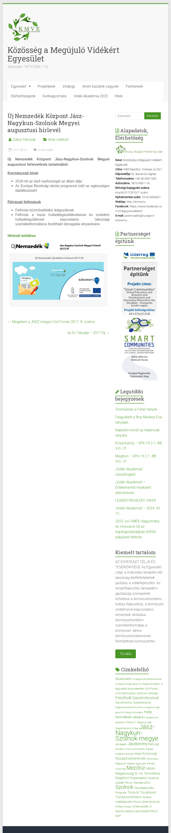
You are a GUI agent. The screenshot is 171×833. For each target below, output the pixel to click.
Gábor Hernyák (24, 139)
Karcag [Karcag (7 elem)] (153, 744)
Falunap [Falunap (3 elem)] (153, 693)
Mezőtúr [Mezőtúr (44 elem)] (136, 768)
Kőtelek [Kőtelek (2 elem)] (151, 763)
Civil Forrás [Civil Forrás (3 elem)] (151, 688)
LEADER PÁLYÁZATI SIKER (135, 500)
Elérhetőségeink (23, 96)
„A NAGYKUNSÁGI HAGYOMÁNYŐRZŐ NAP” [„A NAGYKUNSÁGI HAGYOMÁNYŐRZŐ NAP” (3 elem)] (136, 811)
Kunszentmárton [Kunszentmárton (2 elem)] (135, 749)
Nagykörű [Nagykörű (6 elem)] (122, 778)
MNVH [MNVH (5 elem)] (150, 768)
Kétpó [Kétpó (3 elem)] (138, 753)
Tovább (125, 654)
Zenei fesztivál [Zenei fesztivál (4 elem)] (151, 801)
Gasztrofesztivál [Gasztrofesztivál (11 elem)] (145, 698)
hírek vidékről (58, 139)
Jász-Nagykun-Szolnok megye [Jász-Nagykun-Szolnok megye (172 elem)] (136, 732)
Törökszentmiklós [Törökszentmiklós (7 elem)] (128, 797)
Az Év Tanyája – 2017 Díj (88, 333)
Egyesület (18, 86)
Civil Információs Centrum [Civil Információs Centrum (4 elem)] (131, 693)
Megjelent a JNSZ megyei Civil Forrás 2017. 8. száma (51, 322)
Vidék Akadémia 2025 (91, 96)
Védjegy (69, 86)
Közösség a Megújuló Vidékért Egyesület (64, 54)
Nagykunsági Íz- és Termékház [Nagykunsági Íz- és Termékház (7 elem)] (137, 773)
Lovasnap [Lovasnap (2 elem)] (120, 768)
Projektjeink (46, 86)
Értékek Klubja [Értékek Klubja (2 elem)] (123, 806)
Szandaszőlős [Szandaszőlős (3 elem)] (142, 782)
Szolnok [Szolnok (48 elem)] (124, 787)
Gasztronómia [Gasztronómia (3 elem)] (123, 702)
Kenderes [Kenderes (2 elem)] (120, 749)
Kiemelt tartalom (135, 552)
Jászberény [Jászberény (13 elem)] (137, 744)
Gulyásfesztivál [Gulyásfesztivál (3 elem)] (142, 702)
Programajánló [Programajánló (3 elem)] (138, 778)
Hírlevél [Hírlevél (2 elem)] (129, 722)
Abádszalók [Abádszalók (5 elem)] (123, 679)
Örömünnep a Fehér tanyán (136, 409)
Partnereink (134, 86)
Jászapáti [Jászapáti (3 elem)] (121, 744)
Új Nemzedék (45, 150)
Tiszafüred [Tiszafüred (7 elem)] (148, 792)
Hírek (119, 96)
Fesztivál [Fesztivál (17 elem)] (123, 697)
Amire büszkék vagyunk (100, 86)
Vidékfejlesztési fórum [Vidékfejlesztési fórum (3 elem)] (128, 801)
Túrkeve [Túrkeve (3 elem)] (146, 797)
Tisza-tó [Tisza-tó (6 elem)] (133, 792)
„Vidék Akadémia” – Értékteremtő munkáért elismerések (133, 487)
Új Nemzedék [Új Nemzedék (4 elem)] (140, 806)
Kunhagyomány (55, 96)
